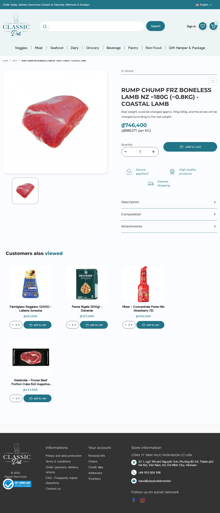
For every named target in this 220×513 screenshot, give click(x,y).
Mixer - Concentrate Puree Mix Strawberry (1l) (143, 308)
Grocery (92, 48)
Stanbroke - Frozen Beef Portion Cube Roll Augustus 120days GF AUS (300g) (30, 382)
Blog (193, 6)
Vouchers (94, 478)
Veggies (21, 48)
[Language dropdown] (204, 4)
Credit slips (95, 467)
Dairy (75, 48)
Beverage (114, 48)
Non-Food (153, 48)
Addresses (95, 473)
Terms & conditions (58, 461)
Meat (39, 48)
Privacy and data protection (63, 455)
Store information (146, 448)
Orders (92, 461)
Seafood (56, 48)
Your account (99, 448)
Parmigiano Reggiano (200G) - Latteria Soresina (30, 308)
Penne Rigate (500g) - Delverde (87, 308)
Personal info (96, 455)
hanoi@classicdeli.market (155, 481)
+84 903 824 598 (150, 472)
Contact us (53, 488)
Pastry (133, 48)
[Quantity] (140, 152)
